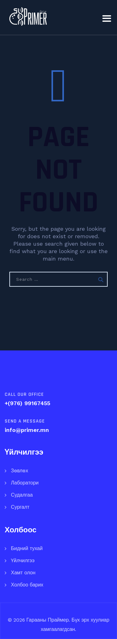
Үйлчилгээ (23, 560)
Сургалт (20, 507)
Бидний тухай (27, 548)
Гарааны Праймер (47, 620)
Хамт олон (23, 573)
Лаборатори (25, 483)
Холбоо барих (27, 585)
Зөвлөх (19, 471)
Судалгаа (22, 495)
